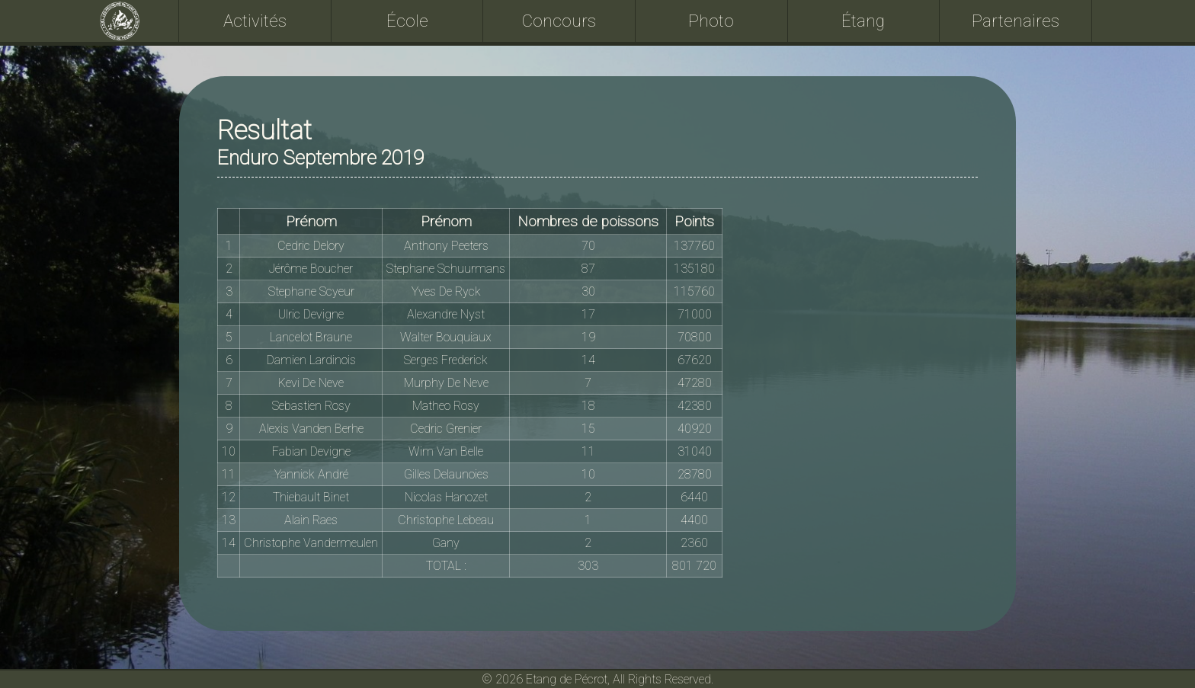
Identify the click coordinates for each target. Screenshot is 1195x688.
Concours (559, 20)
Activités (255, 20)
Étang (863, 20)
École (407, 20)
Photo (711, 20)
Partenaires (1015, 20)
